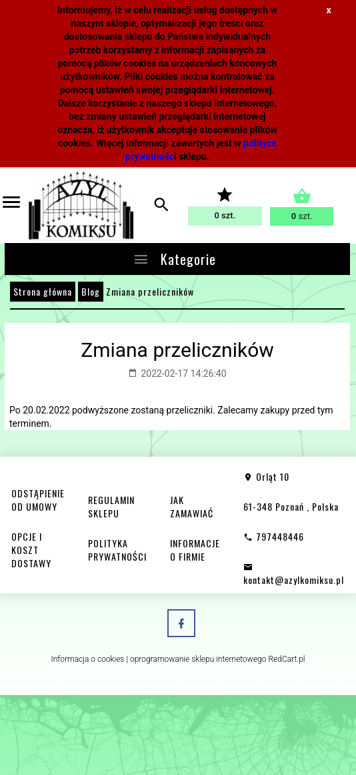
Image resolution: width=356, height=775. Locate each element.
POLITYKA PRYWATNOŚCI (117, 549)
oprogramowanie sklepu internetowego (198, 659)
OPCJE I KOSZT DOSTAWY (31, 549)
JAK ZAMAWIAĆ (191, 506)
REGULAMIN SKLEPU (111, 506)
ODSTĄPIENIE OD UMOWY (38, 499)
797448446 (273, 536)
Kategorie (174, 259)
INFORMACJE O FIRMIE (195, 549)
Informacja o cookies (87, 659)
